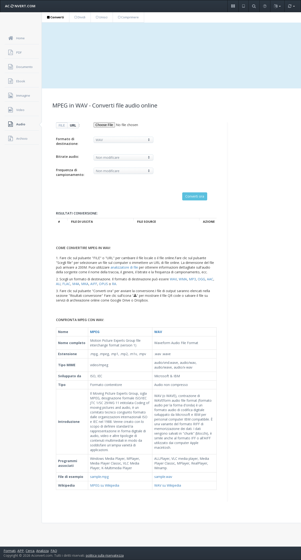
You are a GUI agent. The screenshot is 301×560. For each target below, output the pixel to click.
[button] (232, 6)
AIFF (93, 284)
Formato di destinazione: (67, 141)
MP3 (192, 279)
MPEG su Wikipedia (104, 485)
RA (114, 284)
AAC (210, 279)
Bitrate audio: (67, 156)
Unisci (101, 17)
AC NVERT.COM (20, 6)
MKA (84, 284)
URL (73, 125)
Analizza (42, 550)
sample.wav (163, 476)
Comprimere (128, 17)
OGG (201, 279)
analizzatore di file (124, 267)
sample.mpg (99, 476)
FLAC (66, 284)
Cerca (30, 550)
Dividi (80, 17)
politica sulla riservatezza (105, 555)
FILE (62, 125)
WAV (173, 279)
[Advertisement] (171, 55)
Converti (55, 17)
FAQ (54, 550)
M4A (75, 284)
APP (20, 550)
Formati (10, 550)
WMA (183, 279)
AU (58, 284)
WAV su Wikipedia (167, 485)
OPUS (103, 284)
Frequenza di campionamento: (70, 172)
